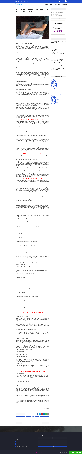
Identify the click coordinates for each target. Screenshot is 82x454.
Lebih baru (19, 422)
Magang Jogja (17, 1)
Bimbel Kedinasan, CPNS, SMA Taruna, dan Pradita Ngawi (58, 50)
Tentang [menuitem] (46, 4)
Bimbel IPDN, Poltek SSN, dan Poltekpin (58, 62)
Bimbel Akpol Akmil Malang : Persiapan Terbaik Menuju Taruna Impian (58, 72)
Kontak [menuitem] (55, 4)
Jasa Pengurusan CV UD (20, 414)
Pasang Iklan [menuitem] (64, 4)
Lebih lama (45, 422)
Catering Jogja (28, 1)
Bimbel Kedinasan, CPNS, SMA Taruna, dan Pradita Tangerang (58, 42)
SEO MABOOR (18, 13)
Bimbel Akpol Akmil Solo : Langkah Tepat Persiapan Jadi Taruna (58, 66)
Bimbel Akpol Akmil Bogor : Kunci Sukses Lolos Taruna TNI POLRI (58, 69)
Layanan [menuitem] (50, 4)
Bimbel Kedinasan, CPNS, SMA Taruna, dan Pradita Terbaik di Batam (58, 57)
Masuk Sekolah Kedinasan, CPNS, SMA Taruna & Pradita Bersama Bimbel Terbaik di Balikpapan (58, 45)
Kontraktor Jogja (22, 1)
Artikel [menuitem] (59, 4)
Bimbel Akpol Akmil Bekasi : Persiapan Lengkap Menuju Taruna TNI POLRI (57, 53)
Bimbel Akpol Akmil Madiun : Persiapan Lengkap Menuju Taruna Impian (58, 60)
